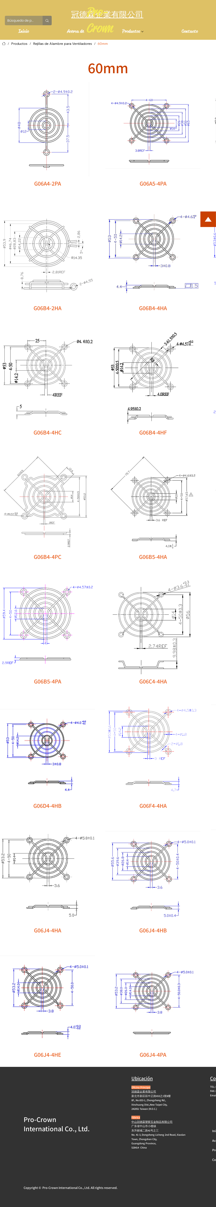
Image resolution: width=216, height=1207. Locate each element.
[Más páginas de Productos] (142, 32)
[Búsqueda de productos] (20, 20)
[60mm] (103, 43)
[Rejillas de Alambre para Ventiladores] (62, 43)
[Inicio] (4, 43)
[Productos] (19, 43)
